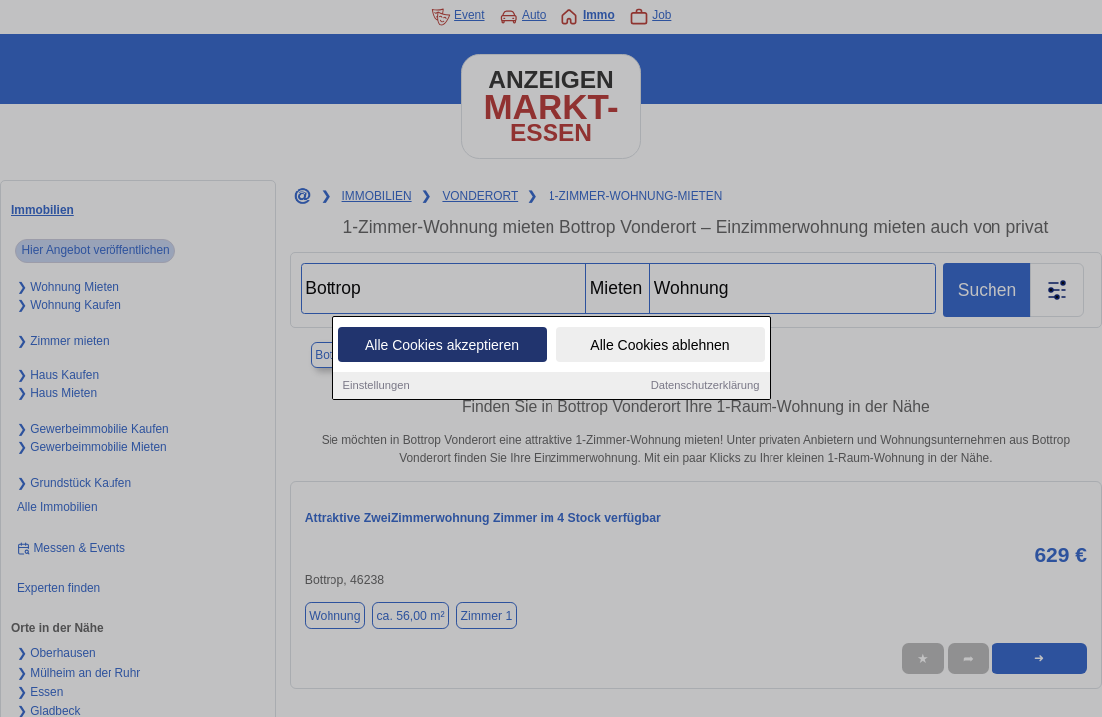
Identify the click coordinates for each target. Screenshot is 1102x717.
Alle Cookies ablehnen (659, 346)
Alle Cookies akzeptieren (442, 346)
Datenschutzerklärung (705, 386)
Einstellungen (376, 386)
